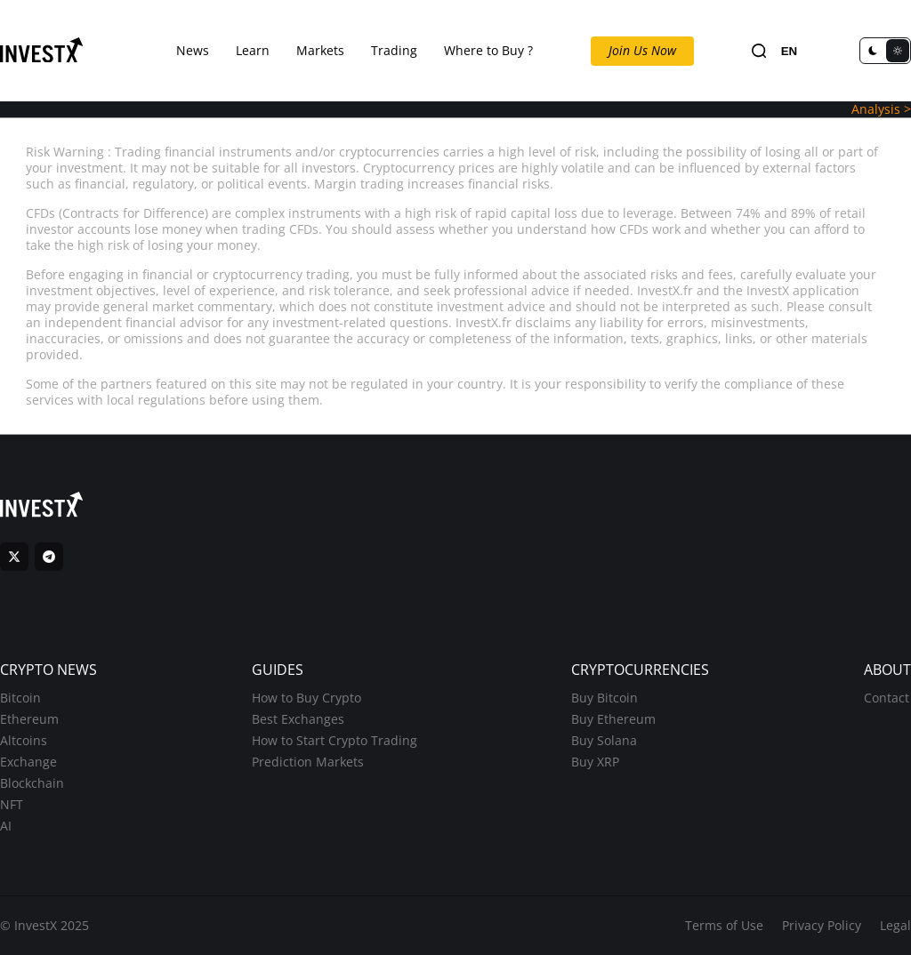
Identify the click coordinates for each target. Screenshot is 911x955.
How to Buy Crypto (306, 697)
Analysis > (881, 108)
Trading (394, 50)
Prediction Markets (308, 761)
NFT (11, 804)
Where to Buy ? (488, 50)
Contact (886, 697)
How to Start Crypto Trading (334, 740)
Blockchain (32, 782)
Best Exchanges (298, 718)
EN (789, 51)
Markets (320, 50)
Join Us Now (642, 50)
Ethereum (29, 718)
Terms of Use (724, 925)
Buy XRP (595, 761)
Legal (895, 925)
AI (6, 825)
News (192, 50)
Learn (253, 50)
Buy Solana (604, 740)
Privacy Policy (821, 925)
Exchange (28, 761)
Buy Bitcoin (604, 697)
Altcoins (23, 740)
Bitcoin (20, 697)
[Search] (759, 51)
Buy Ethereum (613, 718)
